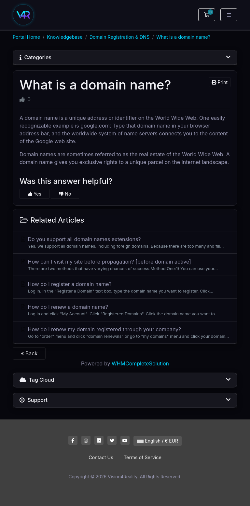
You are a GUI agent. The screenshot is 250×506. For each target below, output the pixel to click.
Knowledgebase (64, 37)
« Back (29, 353)
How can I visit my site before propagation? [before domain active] (125, 265)
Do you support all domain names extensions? (125, 242)
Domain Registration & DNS (119, 37)
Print (220, 82)
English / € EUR (157, 441)
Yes (34, 194)
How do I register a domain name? (125, 287)
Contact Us (101, 457)
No (65, 194)
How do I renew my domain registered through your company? (125, 332)
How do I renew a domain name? (125, 310)
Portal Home (26, 37)
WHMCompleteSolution (140, 363)
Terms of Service (142, 457)
